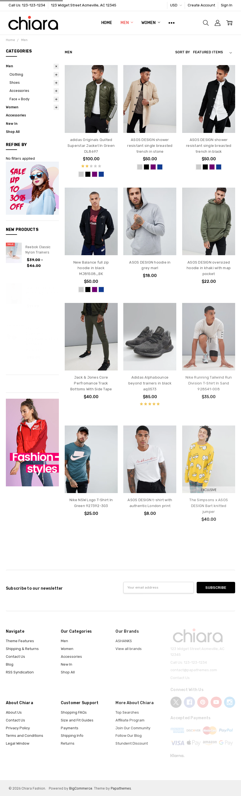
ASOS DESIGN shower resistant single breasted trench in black (208, 146)
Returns (67, 743)
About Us (14, 712)
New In (12, 124)
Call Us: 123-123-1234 (27, 5)
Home (106, 22)
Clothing (16, 75)
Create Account (201, 5)
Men (126, 22)
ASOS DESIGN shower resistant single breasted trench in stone (149, 146)
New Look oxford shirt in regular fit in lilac (42, 293)
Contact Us (15, 656)
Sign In (226, 5)
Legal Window (17, 743)
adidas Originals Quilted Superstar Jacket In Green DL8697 (91, 146)
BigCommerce (80, 788)
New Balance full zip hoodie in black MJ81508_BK (91, 268)
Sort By (182, 52)
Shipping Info (72, 735)
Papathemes (121, 788)
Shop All (13, 132)
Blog (9, 664)
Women (150, 22)
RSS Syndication (20, 672)
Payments (69, 728)
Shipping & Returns (22, 649)
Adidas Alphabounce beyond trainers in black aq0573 (150, 383)
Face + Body (19, 99)
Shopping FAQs (74, 712)
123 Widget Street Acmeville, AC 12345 (83, 5)
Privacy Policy (18, 728)
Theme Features (20, 641)
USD (176, 5)
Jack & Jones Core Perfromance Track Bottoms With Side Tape (91, 383)
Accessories (19, 91)
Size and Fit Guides (77, 720)
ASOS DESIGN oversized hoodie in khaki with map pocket (209, 268)
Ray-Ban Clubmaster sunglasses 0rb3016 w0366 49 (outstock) (42, 339)
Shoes (14, 83)
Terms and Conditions (24, 735)
